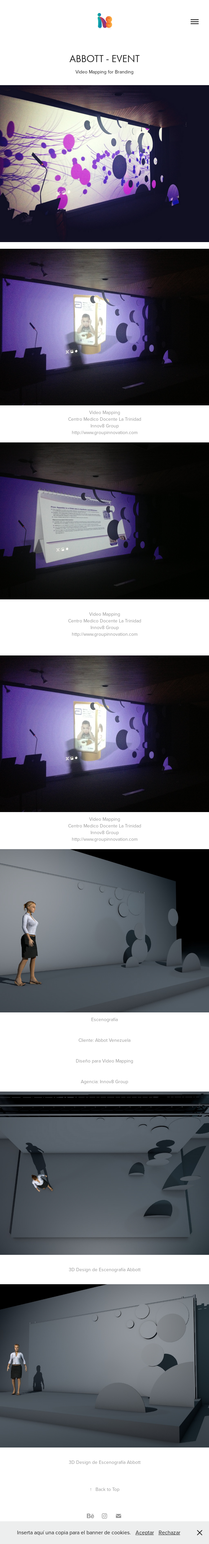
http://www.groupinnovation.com (105, 432)
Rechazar (169, 1532)
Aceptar (145, 1532)
